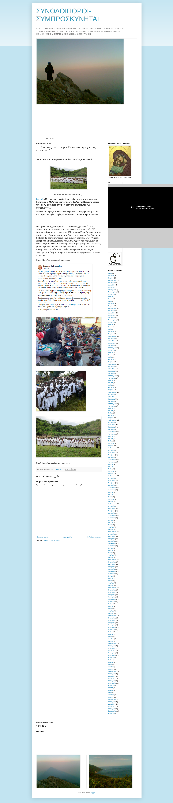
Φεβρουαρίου (112, 280)
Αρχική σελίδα (67, 537)
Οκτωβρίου (111, 290)
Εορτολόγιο (50, 138)
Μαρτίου (110, 278)
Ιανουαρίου (111, 282)
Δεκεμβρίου (111, 285)
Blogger (92, 793)
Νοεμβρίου (111, 287)
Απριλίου (111, 275)
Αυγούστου (111, 294)
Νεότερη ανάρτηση (42, 537)
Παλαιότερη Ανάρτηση (94, 537)
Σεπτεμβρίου (112, 292)
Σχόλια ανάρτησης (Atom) (52, 540)
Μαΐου (110, 273)
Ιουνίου (110, 299)
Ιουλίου (110, 296)
